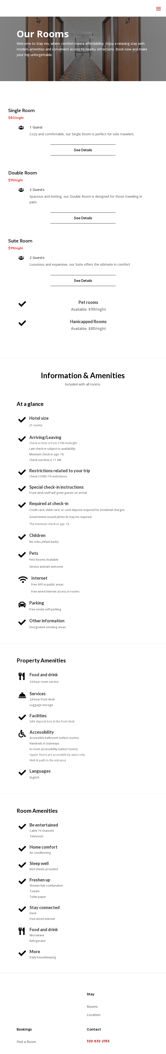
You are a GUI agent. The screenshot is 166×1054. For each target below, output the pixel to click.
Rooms (92, 1006)
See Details (83, 150)
